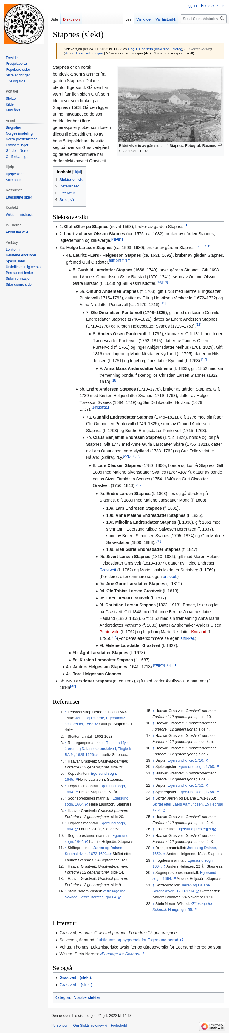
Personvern (60, 1025)
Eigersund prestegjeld (195, 829)
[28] (156, 665)
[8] (209, 246)
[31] (174, 665)
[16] (198, 324)
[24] (137, 456)
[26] (158, 541)
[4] (121, 239)
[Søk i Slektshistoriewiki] (204, 18)
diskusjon (162, 49)
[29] (162, 665)
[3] (117, 239)
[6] (201, 246)
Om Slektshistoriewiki (90, 1025)
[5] (197, 246)
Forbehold (119, 1025)
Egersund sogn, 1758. (196, 767)
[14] (165, 282)
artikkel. (170, 576)
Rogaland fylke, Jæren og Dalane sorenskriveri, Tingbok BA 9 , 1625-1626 (98, 749)
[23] (131, 456)
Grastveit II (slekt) (75, 984)
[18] (114, 380)
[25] (138, 484)
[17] (204, 359)
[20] (100, 408)
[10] (116, 260)
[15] (163, 303)
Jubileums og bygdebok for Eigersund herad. (138, 939)
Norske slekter (86, 997)
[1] (186, 225)
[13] (159, 282)
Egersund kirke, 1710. (186, 760)
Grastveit (108, 570)
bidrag (177, 49)
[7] (205, 246)
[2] (113, 239)
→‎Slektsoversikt (198, 49)
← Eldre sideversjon (87, 53)
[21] (106, 408)
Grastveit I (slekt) (75, 977)
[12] (127, 260)
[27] (114, 637)
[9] (111, 260)
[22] (126, 456)
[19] (94, 408)
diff (67, 53)
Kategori (62, 997)
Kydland (198, 631)
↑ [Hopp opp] (65, 712)
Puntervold (110, 631)
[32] (73, 686)
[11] (121, 260)
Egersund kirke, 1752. (186, 785)
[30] (168, 665)
